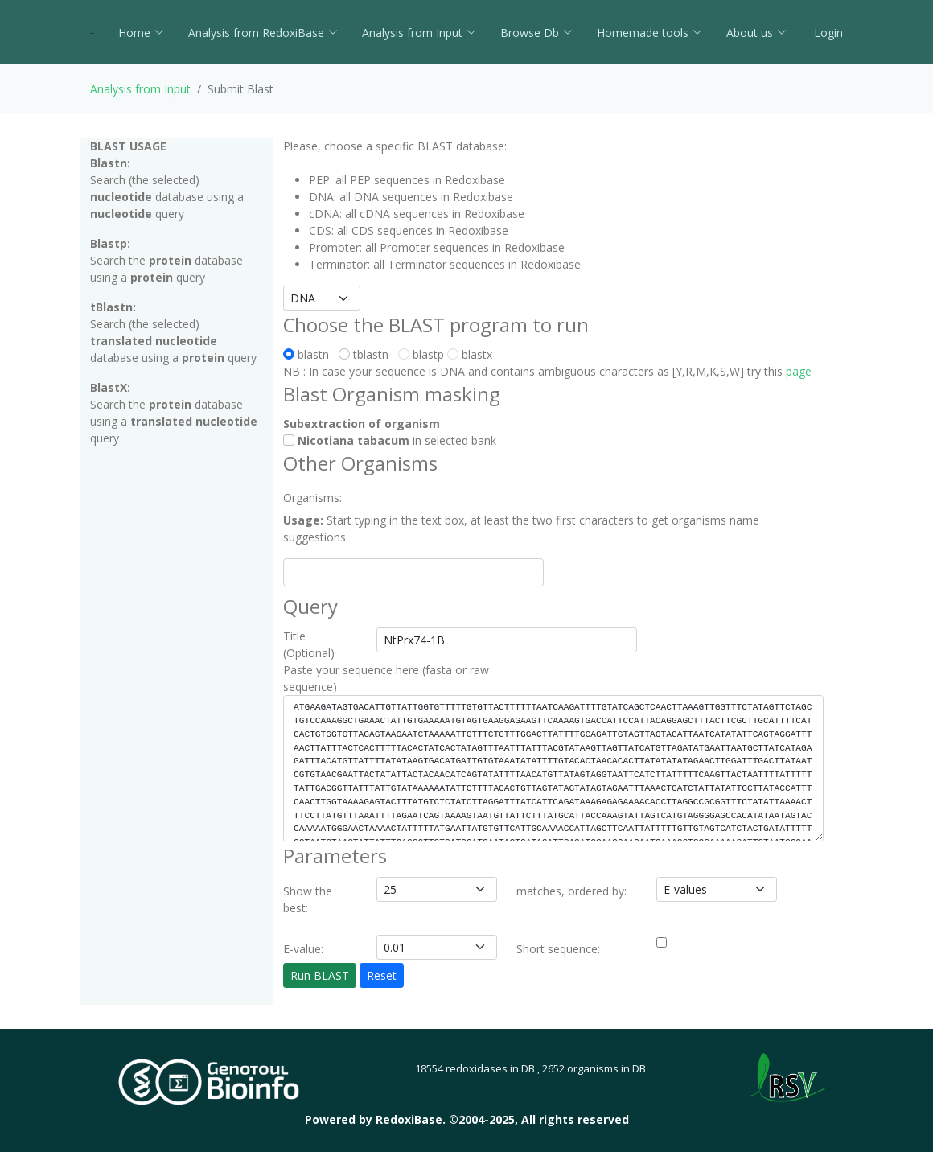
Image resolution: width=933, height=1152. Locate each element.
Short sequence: (558, 949)
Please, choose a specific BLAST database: (395, 146)
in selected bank (389, 440)
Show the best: (307, 899)
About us (756, 32)
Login (827, 32)
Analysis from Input (419, 32)
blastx (469, 354)
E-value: (303, 949)
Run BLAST (319, 975)
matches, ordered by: (571, 891)
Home (141, 32)
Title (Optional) (309, 644)
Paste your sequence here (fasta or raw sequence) (386, 678)
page (799, 371)
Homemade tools (649, 32)
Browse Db (536, 32)
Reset (382, 975)
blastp (421, 354)
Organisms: (312, 497)
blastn (309, 354)
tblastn (367, 354)
